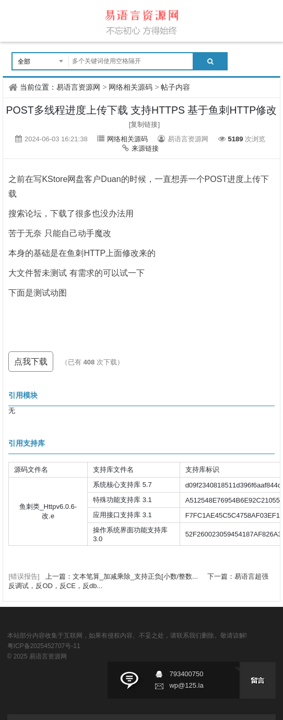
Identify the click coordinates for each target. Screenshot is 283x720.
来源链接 (145, 148)
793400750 (186, 674)
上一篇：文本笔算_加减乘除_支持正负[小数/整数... (122, 576)
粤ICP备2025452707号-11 (43, 646)
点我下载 (31, 361)
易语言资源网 (78, 87)
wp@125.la (186, 685)
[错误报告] (23, 576)
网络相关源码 (130, 87)
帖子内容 (175, 87)
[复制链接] (144, 124)
